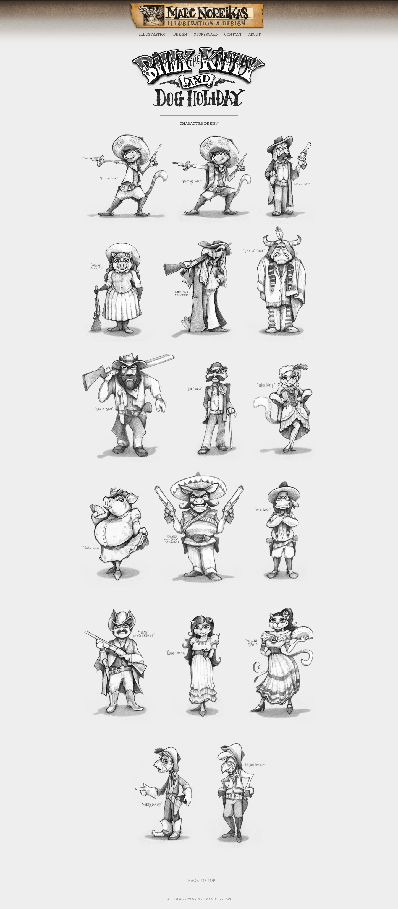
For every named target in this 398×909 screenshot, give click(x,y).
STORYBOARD (206, 34)
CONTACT (233, 34)
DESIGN (180, 34)
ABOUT (254, 34)
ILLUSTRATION (153, 34)
